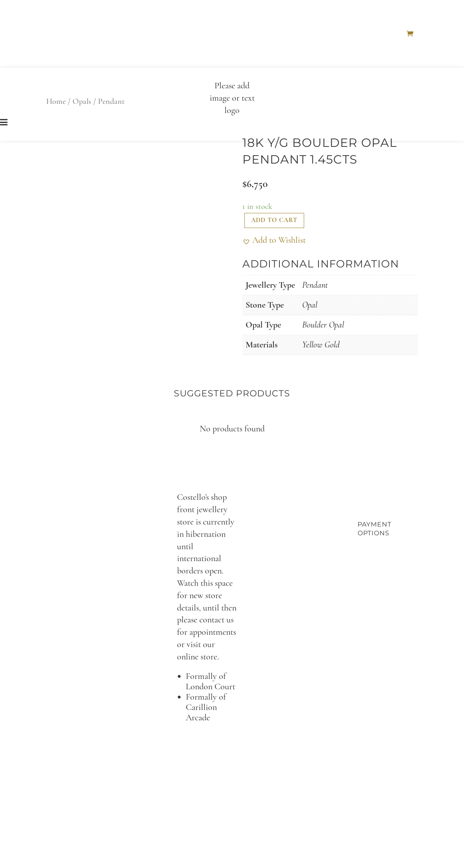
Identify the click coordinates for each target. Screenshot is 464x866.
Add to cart (274, 220)
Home (395, 34)
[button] (274, 240)
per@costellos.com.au (249, 736)
